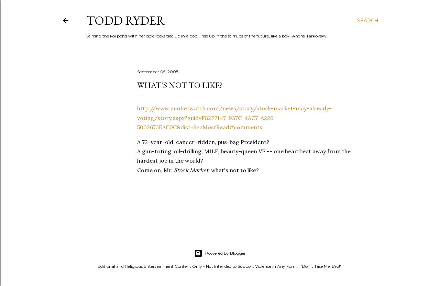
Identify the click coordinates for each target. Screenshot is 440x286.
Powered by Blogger (220, 253)
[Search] (367, 20)
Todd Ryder (125, 20)
